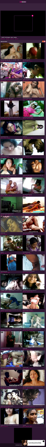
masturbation (6, 349)
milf (9, 272)
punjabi (6, 368)
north (9, 176)
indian (10, 61)
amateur (2, 61)
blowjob (6, 426)
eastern (28, 407)
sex (11, 349)
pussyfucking (11, 368)
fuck (5, 157)
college (9, 291)
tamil (6, 61)
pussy (31, 61)
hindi (27, 253)
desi (28, 61)
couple (10, 195)
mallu (30, 99)
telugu (10, 99)
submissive (32, 407)
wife (32, 234)
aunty (8, 80)
